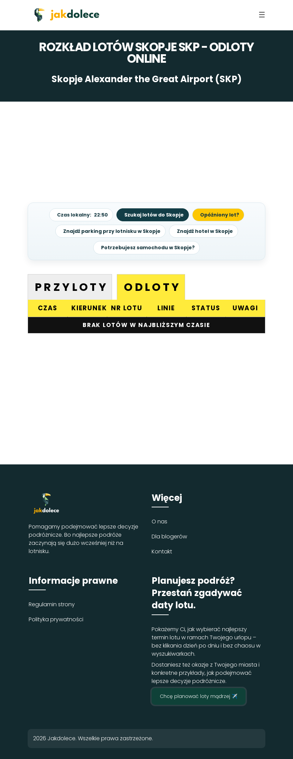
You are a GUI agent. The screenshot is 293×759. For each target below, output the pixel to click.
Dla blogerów (169, 536)
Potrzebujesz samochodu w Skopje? (148, 247)
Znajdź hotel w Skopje (205, 231)
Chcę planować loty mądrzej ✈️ (198, 696)
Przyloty (71, 287)
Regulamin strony (52, 604)
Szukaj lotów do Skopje (154, 214)
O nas (159, 521)
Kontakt (162, 551)
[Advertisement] (146, 149)
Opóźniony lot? (219, 214)
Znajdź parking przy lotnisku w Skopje (112, 231)
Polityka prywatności (56, 619)
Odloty (152, 287)
